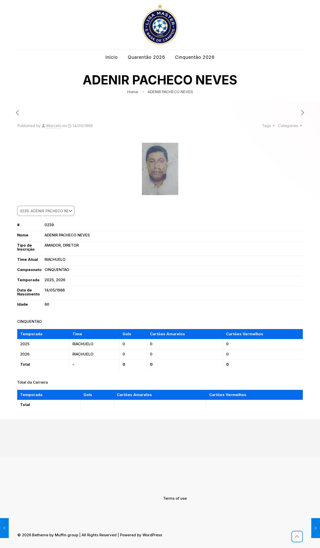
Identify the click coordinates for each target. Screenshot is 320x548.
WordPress (152, 535)
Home (132, 91)
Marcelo (53, 125)
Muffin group (66, 535)
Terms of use (175, 498)
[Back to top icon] (297, 536)
